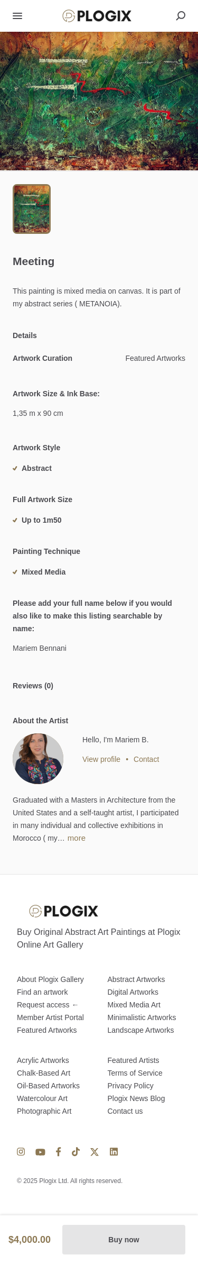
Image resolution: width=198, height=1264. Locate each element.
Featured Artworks (47, 1030)
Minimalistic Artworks (142, 1017)
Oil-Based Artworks (48, 1085)
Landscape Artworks (141, 1030)
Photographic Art (44, 1111)
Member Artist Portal (50, 1017)
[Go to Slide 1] (32, 209)
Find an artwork (42, 992)
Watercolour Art (42, 1098)
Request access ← (48, 1005)
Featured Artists (133, 1060)
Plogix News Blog (136, 1098)
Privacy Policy (131, 1085)
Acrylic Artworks (43, 1060)
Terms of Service (135, 1073)
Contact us (125, 1111)
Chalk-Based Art (43, 1073)
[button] (99, 101)
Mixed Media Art (134, 1005)
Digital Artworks (133, 992)
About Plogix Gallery (50, 979)
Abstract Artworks (136, 979)
